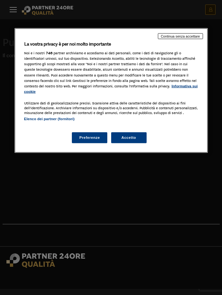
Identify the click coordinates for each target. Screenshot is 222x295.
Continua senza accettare (180, 36)
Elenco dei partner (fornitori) (49, 119)
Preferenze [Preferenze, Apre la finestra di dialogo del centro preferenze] (89, 137)
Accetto (128, 137)
